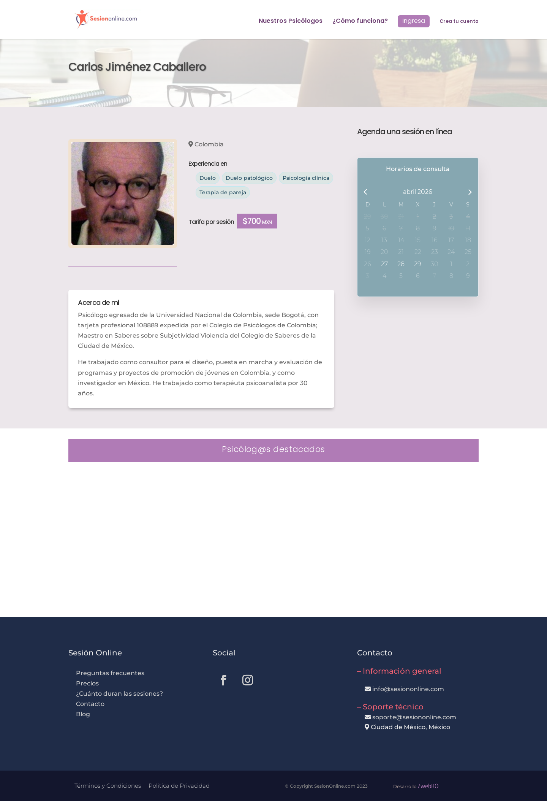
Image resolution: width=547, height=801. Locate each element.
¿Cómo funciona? (360, 21)
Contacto (90, 703)
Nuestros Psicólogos (291, 21)
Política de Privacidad (179, 785)
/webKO (428, 785)
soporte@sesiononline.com (414, 717)
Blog (83, 714)
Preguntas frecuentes (110, 673)
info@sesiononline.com (408, 689)
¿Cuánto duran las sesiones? (119, 693)
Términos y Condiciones (107, 785)
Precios (87, 683)
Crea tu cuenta (459, 21)
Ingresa (413, 20)
